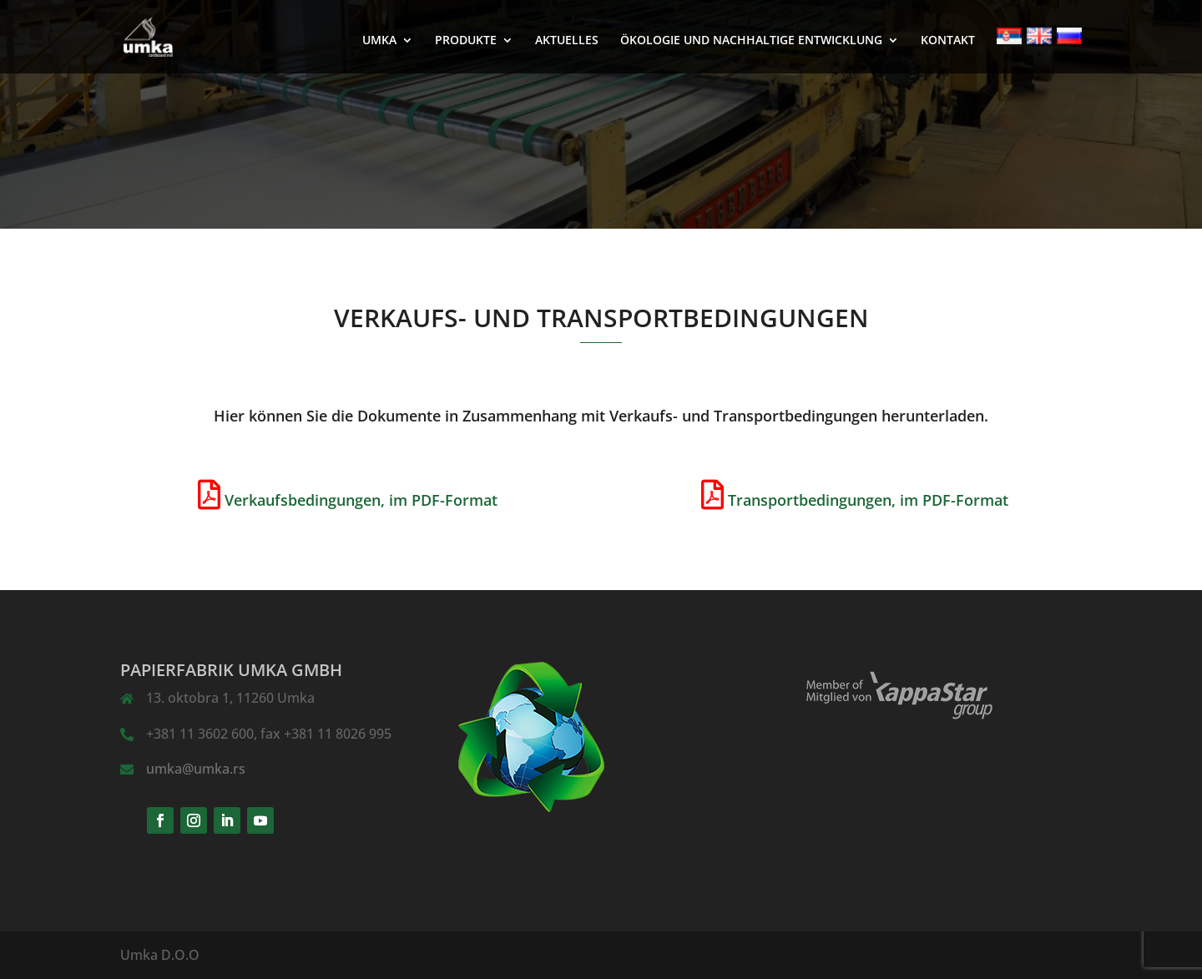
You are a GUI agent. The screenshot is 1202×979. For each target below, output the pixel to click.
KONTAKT (948, 41)
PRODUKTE (466, 41)
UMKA (379, 41)
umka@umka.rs (195, 768)
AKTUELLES (566, 41)
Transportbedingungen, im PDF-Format (868, 500)
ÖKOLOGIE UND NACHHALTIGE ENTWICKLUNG (751, 41)
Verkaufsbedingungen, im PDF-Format (361, 500)
